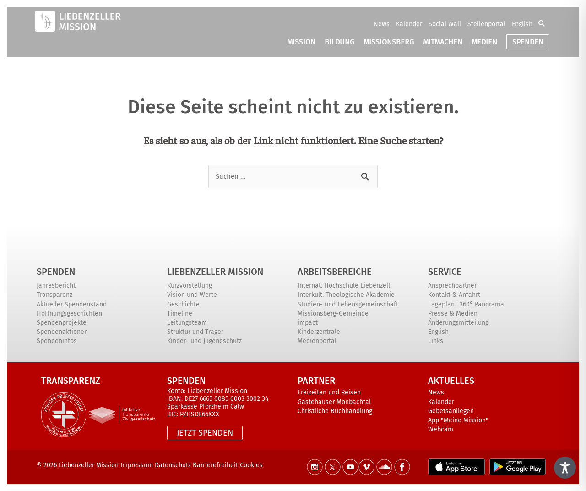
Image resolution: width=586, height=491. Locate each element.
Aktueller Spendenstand (72, 304)
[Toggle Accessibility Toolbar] (565, 468)
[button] (542, 24)
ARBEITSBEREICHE (335, 271)
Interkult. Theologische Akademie (346, 295)
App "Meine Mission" (458, 420)
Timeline (179, 313)
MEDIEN (484, 42)
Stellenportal (486, 24)
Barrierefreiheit (216, 465)
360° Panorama (482, 304)
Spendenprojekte (62, 323)
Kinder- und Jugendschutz (204, 341)
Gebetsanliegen (451, 411)
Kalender (409, 24)
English (522, 24)
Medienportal (317, 341)
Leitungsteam (187, 323)
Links (435, 341)
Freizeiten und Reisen (329, 392)
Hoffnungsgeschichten (69, 313)
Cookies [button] (251, 465)
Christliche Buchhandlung (335, 411)
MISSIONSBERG (389, 42)
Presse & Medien (452, 313)
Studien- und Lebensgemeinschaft (348, 304)
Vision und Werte (192, 295)
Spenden (56, 271)
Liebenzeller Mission (215, 271)
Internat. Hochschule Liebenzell (344, 285)
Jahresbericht (56, 285)
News (382, 24)
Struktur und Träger (195, 332)
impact (308, 323)
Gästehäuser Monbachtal (334, 402)
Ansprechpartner (452, 285)
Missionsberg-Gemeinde (333, 313)
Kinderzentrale (319, 332)
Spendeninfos (57, 341)
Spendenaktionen (62, 332)
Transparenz (54, 295)
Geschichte (183, 304)
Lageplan (441, 304)
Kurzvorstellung (189, 285)
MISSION (301, 42)
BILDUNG (339, 42)
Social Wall (445, 24)
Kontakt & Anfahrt (454, 295)
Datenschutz (173, 465)
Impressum (136, 465)
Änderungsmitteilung (458, 323)
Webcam (440, 429)
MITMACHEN (442, 42)
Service (444, 271)
